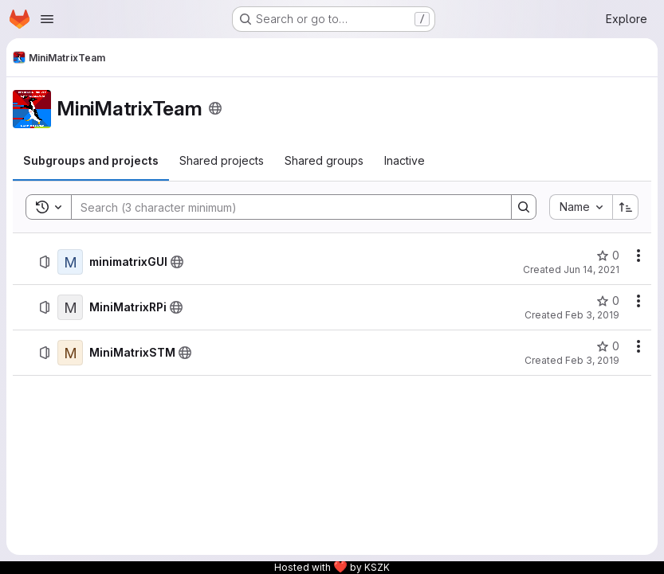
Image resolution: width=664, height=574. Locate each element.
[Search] (283, 207)
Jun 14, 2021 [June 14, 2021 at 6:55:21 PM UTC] (591, 269)
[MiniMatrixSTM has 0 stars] (607, 346)
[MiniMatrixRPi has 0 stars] (607, 301)
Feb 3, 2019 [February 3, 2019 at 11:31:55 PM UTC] (592, 360)
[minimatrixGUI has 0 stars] (607, 255)
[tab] (91, 161)
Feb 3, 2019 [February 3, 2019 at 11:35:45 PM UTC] (592, 315)
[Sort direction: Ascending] (625, 207)
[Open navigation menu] (47, 19)
